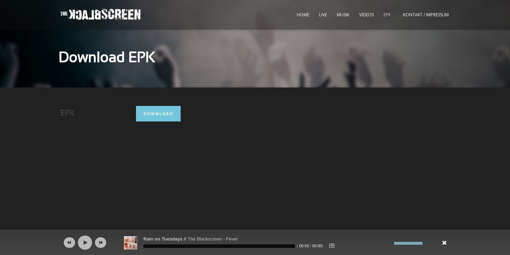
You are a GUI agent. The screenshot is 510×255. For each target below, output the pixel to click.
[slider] (219, 246)
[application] (255, 242)
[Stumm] (388, 243)
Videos (366, 15)
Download (158, 113)
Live (323, 15)
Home (303, 15)
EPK (387, 15)
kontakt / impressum (426, 15)
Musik (343, 15)
